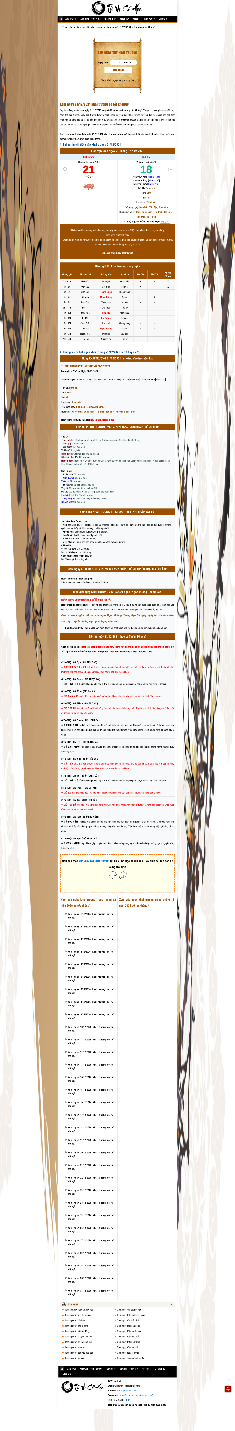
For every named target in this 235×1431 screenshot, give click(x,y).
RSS (128, 1400)
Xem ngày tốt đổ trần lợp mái (78, 1342)
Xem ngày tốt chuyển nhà (129, 1331)
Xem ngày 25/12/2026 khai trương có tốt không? (91, 1217)
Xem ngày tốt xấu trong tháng (131, 1315)
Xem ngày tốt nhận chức (128, 1325)
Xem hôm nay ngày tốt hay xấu (79, 1309)
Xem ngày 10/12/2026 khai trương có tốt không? (91, 1029)
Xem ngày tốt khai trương (76, 1325)
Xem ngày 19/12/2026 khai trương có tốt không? (91, 1142)
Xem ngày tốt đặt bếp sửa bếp (79, 1352)
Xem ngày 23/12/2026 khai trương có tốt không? (91, 1192)
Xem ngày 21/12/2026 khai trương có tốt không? (91, 1167)
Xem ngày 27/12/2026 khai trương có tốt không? (91, 1242)
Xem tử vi (84, 19)
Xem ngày (123, 19)
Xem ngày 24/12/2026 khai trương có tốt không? (91, 1204)
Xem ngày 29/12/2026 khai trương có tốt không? (91, 1267)
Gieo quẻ (146, 1369)
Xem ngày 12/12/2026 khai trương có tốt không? (91, 1054)
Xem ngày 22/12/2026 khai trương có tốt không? (91, 1179)
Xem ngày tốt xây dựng (128, 1352)
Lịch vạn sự (149, 19)
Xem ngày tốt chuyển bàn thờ (78, 1336)
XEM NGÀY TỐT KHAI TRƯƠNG (94, 861)
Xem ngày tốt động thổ (128, 1336)
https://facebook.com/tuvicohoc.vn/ (136, 1395)
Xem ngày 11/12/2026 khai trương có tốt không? (91, 1041)
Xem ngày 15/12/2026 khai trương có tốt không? (91, 1091)
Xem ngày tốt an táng (75, 1358)
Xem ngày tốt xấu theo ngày (78, 1315)
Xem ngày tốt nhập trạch (128, 1342)
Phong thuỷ (109, 19)
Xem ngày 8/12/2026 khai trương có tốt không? (91, 1004)
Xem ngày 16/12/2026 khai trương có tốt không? (91, 1104)
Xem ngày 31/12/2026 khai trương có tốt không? (91, 1292)
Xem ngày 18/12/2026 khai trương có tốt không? (91, 1129)
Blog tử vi (162, 19)
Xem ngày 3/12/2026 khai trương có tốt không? (91, 941)
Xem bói (135, 19)
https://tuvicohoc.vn (126, 1390)
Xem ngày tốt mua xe (75, 1347)
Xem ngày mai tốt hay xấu (129, 1309)
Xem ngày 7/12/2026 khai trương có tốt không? (91, 991)
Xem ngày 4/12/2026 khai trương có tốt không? (91, 953)
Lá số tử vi (70, 19)
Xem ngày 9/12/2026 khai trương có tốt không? (91, 1016)
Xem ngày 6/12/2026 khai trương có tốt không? (91, 978)
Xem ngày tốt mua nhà (127, 1347)
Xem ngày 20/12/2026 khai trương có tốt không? (91, 1154)
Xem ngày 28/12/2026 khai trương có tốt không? (91, 1255)
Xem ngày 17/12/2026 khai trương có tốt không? (91, 1117)
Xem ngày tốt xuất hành (128, 1320)
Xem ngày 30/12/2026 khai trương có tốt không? (91, 1280)
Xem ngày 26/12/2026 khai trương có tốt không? (91, 1230)
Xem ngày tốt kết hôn (75, 1320)
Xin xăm (133, 1369)
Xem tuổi (96, 19)
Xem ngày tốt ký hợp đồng (77, 1331)
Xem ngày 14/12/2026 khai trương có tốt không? (91, 1079)
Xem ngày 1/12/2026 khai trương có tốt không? (91, 916)
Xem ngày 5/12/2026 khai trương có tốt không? (91, 966)
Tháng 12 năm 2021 (89, 162)
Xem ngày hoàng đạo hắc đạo (131, 1358)
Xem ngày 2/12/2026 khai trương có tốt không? (91, 928)
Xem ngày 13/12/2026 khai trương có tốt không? (91, 1066)
